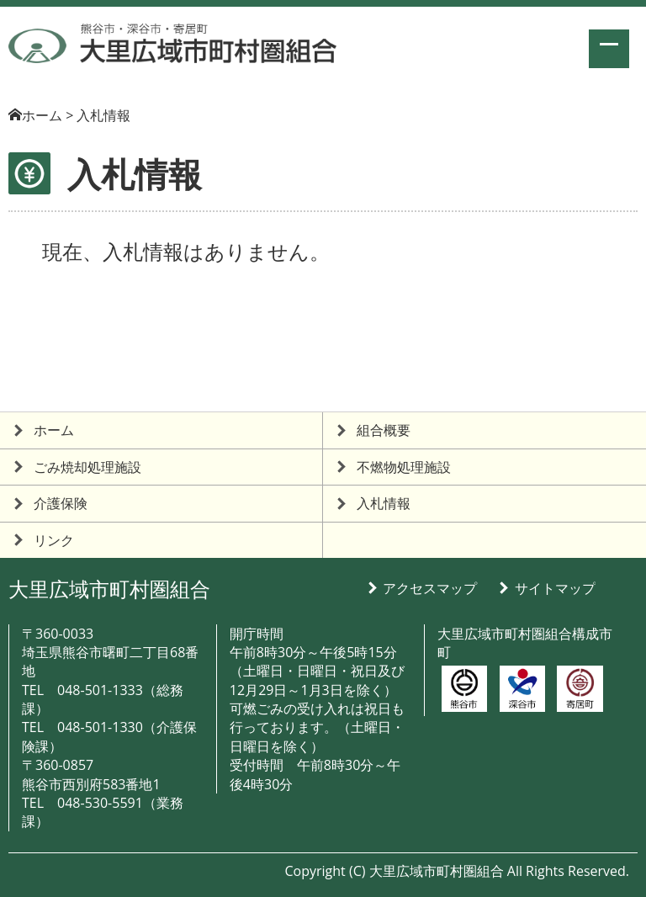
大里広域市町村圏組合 (109, 588)
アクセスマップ (430, 588)
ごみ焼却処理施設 (87, 467)
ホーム (42, 115)
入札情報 (383, 503)
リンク (54, 540)
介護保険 (60, 503)
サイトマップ (555, 588)
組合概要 (383, 430)
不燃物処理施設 (404, 467)
